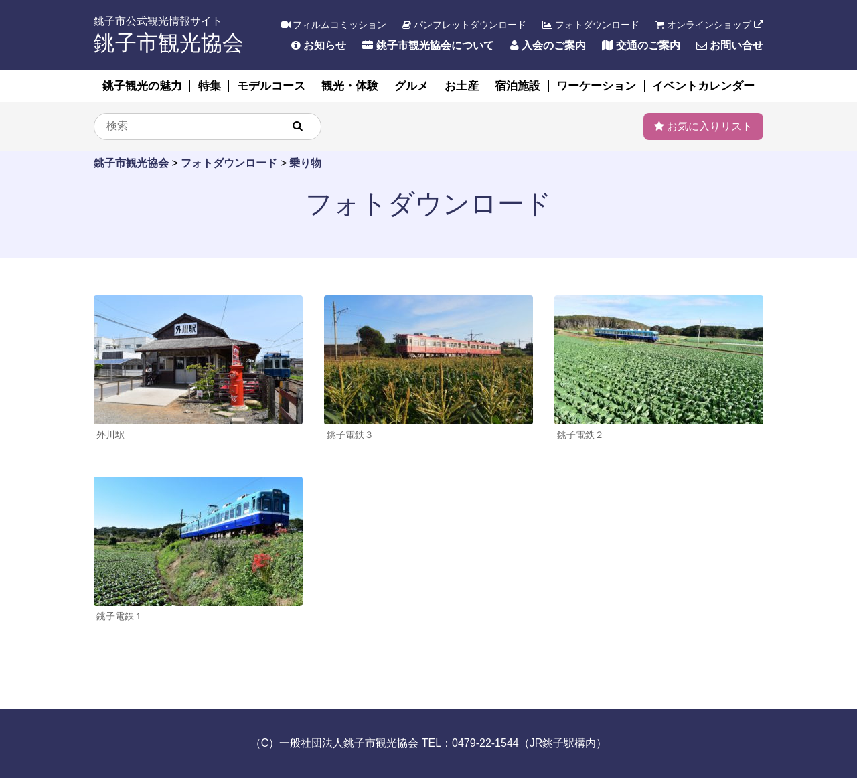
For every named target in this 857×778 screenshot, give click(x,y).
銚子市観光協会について (427, 45)
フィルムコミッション (334, 24)
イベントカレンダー (703, 86)
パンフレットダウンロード (464, 24)
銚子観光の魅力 (142, 86)
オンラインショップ (709, 24)
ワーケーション (596, 86)
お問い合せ (729, 45)
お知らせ (318, 45)
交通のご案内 (641, 45)
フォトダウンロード (590, 24)
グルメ (411, 86)
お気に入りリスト (703, 126)
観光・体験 (349, 86)
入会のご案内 (548, 45)
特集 (209, 86)
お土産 (462, 86)
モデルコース (271, 86)
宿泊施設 (517, 86)
